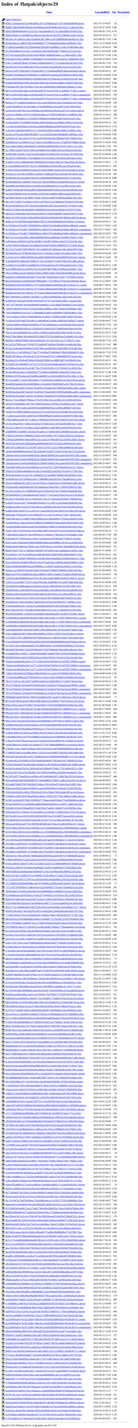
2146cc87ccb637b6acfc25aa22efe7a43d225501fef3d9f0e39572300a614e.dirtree (44, 740)
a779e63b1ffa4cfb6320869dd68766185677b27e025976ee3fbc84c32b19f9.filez (43, 954)
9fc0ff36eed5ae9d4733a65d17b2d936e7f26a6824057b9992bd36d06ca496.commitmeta (48, 392)
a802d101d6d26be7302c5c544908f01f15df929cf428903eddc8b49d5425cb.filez (44, 958)
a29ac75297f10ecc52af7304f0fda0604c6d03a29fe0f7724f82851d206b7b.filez (43, 943)
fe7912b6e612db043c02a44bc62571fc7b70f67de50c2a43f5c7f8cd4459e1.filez (43, 1414)
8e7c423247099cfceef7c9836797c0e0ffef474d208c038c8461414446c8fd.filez (43, 344)
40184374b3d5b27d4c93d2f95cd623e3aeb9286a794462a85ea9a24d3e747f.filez (44, 911)
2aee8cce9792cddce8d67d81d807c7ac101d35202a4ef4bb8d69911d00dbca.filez (44, 134)
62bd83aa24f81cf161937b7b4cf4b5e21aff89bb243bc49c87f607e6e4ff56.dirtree (44, 507)
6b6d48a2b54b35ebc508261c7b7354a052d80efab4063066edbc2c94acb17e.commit (46, 285)
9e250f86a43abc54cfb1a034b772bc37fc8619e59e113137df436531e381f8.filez (43, 368)
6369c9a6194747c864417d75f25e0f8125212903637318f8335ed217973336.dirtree (45, 812)
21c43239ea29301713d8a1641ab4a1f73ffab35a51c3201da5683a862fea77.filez (43, 423)
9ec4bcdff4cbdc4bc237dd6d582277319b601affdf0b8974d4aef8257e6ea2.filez (43, 372)
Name (49, 12)
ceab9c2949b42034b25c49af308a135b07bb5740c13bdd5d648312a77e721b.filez (44, 1165)
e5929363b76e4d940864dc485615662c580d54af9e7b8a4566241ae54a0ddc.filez (44, 1307)
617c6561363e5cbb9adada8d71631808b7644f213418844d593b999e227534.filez (44, 645)
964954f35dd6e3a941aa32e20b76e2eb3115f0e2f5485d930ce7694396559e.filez (44, 899)
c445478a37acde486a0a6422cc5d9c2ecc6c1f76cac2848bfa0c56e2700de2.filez (43, 1129)
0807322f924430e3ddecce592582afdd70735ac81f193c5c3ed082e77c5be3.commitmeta (47, 94)
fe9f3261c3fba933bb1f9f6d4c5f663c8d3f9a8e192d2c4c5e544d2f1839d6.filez (43, 1410)
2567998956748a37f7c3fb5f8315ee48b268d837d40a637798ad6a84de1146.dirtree (45, 927)
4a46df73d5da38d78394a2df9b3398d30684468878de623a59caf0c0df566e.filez (44, 190)
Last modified (102, 12)
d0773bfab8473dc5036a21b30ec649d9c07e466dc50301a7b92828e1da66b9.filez (44, 1192)
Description (123, 12)
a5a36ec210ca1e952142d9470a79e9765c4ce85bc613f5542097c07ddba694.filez (44, 935)
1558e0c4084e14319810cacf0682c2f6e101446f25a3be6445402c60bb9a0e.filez (44, 733)
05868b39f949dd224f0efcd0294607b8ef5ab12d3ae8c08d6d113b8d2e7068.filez (44, 83)
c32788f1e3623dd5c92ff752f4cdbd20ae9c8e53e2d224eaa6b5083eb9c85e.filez (43, 1125)
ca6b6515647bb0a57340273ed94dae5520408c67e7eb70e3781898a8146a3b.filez (44, 1137)
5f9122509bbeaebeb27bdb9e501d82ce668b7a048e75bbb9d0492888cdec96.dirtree (45, 273)
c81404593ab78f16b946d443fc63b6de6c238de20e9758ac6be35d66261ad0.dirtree (45, 1133)
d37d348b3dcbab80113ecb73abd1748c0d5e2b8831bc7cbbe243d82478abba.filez (44, 1208)
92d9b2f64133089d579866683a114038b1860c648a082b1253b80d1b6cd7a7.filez (45, 558)
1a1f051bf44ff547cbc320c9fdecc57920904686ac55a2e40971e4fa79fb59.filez (43, 106)
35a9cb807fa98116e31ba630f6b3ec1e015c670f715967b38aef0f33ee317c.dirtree (44, 467)
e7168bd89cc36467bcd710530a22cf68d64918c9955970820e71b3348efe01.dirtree (45, 1303)
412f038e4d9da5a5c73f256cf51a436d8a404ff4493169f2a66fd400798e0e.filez (43, 606)
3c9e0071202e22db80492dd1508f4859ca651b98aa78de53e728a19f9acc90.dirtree (45, 162)
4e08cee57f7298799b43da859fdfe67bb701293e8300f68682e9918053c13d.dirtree (45, 221)
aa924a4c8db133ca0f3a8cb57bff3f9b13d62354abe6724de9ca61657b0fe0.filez (43, 966)
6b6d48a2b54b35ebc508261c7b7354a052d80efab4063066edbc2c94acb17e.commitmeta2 (49, 293)
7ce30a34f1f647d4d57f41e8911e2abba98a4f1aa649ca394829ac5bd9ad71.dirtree (44, 320)
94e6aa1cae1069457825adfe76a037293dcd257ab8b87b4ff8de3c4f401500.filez (43, 570)
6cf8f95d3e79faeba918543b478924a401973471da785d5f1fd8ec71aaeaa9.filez (43, 301)
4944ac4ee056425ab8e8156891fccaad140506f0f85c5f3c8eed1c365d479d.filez (43, 788)
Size (114, 12)
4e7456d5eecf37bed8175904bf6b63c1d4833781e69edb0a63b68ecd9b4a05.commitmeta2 (48, 233)
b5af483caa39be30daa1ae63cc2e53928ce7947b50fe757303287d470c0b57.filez (44, 994)
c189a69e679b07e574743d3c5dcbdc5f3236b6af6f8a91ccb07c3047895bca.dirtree (45, 1109)
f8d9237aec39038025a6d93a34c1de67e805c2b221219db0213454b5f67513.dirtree (45, 1351)
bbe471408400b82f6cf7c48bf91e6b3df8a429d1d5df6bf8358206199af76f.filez (43, 1054)
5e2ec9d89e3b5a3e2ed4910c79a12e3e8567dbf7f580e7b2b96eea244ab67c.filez (44, 269)
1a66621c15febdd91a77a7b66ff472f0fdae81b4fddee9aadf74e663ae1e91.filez (43, 118)
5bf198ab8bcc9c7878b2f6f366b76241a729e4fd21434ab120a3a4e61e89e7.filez (43, 253)
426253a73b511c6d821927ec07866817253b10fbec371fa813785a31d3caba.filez (44, 875)
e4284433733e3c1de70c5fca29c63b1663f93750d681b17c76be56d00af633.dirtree (45, 1311)
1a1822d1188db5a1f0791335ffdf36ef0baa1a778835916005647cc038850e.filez (43, 114)
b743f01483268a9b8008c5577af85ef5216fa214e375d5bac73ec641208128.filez (44, 1022)
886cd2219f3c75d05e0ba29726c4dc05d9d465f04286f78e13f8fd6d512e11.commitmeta (47, 713)
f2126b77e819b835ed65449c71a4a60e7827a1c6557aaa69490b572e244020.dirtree (45, 1371)
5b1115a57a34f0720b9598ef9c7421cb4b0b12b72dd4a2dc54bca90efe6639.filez (44, 249)
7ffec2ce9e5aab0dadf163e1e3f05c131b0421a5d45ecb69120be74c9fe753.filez (43, 332)
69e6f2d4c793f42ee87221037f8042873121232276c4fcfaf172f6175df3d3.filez (43, 515)
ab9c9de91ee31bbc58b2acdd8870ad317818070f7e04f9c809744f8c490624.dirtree (45, 970)
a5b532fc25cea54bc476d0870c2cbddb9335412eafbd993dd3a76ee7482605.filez (44, 939)
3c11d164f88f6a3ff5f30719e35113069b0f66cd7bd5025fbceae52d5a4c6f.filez (43, 166)
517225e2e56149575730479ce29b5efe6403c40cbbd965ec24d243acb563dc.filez (44, 879)
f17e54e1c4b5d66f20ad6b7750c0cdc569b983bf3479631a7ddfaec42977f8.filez (43, 1355)
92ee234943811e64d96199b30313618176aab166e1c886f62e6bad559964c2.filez (44, 562)
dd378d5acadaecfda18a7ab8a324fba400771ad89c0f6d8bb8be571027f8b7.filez (43, 1232)
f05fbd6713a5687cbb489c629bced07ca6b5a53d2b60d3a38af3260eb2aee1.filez (44, 1335)
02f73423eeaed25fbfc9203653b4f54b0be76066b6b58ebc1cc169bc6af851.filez (43, 55)
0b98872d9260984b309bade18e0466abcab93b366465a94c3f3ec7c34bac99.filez (44, 27)
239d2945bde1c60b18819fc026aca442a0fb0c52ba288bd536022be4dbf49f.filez (44, 590)
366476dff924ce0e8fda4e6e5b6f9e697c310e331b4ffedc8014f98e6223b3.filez (43, 871)
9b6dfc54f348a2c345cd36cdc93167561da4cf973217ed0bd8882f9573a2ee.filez (43, 356)
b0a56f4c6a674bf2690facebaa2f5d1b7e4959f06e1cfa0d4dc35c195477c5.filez (43, 986)
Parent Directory (13, 19)
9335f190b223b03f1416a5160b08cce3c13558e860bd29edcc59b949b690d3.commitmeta (48, 832)
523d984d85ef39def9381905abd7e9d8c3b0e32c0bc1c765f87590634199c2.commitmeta (48, 622)
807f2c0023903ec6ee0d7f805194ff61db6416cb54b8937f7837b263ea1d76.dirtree (45, 701)
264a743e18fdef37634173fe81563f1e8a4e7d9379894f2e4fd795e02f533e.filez (43, 598)
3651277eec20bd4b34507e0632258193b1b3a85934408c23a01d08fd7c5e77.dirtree (45, 907)
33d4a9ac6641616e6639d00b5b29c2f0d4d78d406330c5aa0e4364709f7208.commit (46, 455)
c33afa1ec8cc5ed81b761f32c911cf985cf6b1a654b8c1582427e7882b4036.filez (43, 1089)
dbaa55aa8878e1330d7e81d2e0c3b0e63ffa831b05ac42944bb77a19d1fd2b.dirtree (45, 1220)
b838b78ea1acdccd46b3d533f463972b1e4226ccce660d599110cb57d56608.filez (44, 1030)
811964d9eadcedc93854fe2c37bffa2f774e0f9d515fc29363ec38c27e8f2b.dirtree (44, 895)
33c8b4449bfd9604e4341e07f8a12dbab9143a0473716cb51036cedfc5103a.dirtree (45, 451)
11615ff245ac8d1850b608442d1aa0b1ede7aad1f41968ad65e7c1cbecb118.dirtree (44, 840)
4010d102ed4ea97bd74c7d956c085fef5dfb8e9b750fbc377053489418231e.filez (44, 768)
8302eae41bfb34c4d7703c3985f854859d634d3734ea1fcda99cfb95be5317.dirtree (45, 824)
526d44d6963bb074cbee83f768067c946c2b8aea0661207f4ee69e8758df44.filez (44, 629)
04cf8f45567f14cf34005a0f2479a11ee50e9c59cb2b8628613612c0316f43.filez (43, 67)
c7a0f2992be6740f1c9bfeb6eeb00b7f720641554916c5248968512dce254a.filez (44, 1085)
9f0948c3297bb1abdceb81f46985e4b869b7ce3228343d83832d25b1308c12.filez (44, 376)
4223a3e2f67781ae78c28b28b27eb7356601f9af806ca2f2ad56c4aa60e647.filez (43, 772)
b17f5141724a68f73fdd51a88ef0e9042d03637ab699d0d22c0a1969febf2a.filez (43, 1010)
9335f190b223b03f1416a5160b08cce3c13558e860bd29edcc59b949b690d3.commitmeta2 (49, 836)
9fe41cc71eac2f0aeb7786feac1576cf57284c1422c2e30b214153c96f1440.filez (43, 400)
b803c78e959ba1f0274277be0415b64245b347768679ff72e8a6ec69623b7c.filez (44, 1026)
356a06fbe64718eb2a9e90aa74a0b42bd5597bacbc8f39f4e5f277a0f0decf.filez (43, 602)
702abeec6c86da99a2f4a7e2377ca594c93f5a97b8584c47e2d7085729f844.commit (45, 661)
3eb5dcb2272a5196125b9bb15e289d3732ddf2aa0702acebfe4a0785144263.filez (44, 174)
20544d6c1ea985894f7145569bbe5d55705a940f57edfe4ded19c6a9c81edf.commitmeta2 (48, 851)
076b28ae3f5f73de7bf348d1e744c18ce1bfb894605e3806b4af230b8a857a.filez (43, 87)
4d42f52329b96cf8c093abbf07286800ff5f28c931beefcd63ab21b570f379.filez (43, 209)
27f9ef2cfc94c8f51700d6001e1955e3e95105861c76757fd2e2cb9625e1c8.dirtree (44, 435)
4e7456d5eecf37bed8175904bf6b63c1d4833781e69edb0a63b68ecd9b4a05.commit (45, 225)
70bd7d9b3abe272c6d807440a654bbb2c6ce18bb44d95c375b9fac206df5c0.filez (44, 519)
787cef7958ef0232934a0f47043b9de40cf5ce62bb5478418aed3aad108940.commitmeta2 (48, 693)
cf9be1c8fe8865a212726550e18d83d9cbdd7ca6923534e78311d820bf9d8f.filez (44, 1176)
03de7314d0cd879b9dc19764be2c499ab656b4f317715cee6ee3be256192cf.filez (44, 63)
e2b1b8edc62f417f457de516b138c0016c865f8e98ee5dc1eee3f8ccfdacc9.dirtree (44, 1264)
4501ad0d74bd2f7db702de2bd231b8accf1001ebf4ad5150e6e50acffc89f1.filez (43, 784)
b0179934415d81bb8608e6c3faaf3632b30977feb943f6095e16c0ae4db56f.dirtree (44, 990)
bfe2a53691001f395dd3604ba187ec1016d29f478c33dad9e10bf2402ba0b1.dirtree (45, 1073)
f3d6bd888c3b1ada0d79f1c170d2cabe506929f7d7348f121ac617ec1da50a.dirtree (44, 1339)
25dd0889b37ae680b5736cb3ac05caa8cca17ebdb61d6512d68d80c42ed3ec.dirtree (45, 431)
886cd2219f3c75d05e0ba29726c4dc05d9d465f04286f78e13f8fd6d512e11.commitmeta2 (48, 717)
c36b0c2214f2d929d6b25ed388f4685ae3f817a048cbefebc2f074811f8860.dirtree (44, 1093)
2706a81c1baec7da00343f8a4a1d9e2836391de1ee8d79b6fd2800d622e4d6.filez (44, 748)
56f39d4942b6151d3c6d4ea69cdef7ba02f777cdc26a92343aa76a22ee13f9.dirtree (44, 495)
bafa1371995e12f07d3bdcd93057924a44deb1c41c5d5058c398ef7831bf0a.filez (44, 1042)
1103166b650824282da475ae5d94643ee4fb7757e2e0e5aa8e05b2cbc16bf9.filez (44, 903)
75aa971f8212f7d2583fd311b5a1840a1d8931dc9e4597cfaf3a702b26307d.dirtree (44, 530)
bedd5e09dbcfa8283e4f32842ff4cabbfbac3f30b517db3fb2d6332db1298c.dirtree (44, 1069)
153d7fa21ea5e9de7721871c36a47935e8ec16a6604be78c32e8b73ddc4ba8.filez (44, 582)
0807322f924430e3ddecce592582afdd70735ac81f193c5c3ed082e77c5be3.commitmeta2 (48, 98)
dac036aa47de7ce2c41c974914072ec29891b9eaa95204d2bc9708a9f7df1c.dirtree (45, 1216)
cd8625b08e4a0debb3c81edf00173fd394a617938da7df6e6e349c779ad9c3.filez (44, 1161)
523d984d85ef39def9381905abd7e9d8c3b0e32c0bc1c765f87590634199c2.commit (45, 618)
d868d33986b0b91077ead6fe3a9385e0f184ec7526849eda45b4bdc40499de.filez (44, 1212)
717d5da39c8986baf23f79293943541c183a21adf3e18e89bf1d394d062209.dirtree (45, 677)
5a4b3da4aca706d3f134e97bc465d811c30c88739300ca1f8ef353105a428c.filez (43, 241)
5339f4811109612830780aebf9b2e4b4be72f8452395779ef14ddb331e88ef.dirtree (45, 796)
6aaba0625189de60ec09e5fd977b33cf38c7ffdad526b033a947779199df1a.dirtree (44, 277)
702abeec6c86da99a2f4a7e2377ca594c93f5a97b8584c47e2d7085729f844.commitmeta (47, 665)
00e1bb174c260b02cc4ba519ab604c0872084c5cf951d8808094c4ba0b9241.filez (44, 39)
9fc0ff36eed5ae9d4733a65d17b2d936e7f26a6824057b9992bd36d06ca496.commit (45, 388)
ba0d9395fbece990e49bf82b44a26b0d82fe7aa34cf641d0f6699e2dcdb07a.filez (43, 1034)
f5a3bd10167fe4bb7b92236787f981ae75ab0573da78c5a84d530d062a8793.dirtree (45, 1343)
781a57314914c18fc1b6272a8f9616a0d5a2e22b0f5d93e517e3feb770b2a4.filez (44, 681)
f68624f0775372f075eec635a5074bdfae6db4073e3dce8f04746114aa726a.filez (43, 1379)
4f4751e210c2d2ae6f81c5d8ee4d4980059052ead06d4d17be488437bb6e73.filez (44, 237)
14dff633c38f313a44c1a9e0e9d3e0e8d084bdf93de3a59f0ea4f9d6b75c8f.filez (43, 408)
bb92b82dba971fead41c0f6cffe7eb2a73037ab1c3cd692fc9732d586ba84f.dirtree (44, 1050)
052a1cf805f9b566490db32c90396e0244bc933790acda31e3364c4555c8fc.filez (44, 79)
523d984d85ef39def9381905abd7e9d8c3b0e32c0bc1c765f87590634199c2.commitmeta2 (48, 626)
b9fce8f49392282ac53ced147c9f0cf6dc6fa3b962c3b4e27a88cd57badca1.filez (43, 1006)
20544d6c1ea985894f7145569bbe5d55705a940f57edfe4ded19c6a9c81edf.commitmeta (47, 847)
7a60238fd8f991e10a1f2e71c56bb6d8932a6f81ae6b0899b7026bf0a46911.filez (43, 312)
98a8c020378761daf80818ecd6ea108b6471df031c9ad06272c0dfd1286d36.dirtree (45, 574)
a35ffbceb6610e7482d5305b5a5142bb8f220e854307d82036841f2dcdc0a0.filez (44, 947)
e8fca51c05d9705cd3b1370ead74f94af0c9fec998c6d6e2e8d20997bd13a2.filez (43, 1275)
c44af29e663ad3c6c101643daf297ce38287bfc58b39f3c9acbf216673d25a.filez (43, 1097)
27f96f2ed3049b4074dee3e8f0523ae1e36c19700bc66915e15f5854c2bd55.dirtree (45, 439)
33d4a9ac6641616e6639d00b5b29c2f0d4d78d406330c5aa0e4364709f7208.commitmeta (48, 459)
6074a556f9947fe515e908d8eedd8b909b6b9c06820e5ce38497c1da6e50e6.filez (44, 804)
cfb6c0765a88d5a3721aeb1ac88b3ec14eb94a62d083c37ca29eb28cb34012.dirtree (45, 1184)
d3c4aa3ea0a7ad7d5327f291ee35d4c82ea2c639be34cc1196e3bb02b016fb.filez (43, 1196)
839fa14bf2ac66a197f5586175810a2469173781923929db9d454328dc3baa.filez (44, 705)
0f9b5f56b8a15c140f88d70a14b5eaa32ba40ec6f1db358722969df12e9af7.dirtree (44, 35)
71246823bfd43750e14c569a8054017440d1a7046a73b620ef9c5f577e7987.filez (44, 915)
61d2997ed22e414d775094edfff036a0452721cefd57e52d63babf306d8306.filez (43, 503)
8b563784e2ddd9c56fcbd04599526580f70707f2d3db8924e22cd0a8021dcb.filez (44, 336)
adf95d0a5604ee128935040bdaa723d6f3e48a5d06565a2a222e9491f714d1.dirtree (45, 978)
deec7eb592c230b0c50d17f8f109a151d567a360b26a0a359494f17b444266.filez (44, 1248)
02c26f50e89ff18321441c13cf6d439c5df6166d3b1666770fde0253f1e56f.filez (43, 51)
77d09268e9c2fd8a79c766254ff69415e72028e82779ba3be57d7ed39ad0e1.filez (44, 534)
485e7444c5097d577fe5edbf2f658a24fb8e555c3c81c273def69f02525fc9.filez (43, 610)
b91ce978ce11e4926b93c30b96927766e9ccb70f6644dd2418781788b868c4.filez (44, 1014)
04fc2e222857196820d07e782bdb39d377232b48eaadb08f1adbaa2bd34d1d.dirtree (45, 71)
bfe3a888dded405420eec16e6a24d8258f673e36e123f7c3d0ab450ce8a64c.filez (43, 1077)
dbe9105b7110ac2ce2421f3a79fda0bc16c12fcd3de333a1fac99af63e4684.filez (43, 1228)
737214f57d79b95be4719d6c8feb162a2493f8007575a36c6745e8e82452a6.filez (44, 887)
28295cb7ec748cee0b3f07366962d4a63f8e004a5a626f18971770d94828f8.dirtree (45, 855)
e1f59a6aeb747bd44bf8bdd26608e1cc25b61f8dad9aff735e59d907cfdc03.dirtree (44, 1260)
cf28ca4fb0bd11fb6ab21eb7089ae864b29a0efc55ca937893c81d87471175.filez (43, 1180)
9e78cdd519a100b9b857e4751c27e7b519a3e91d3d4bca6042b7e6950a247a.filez (44, 364)
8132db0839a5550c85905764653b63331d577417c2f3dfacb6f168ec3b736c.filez (44, 820)
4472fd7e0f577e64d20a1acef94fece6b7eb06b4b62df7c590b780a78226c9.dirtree (44, 776)
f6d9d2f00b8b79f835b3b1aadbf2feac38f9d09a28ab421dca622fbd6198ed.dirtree (44, 1347)
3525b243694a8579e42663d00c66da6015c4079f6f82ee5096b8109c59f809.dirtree (45, 764)
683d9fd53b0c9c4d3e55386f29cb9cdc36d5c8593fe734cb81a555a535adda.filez (44, 657)
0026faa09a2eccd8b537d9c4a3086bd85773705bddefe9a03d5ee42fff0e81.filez (43, 43)
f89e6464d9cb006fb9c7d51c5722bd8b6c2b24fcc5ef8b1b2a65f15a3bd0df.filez (43, 1363)
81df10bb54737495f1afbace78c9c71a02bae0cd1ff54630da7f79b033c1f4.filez (43, 538)
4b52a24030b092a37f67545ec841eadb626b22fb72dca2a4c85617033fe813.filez (44, 205)
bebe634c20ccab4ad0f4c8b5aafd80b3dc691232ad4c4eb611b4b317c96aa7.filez (43, 1065)
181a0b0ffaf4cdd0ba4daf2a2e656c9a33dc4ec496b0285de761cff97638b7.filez (43, 586)
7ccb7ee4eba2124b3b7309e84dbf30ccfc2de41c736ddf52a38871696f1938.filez (43, 316)
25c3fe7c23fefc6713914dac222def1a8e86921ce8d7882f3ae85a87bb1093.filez (43, 427)
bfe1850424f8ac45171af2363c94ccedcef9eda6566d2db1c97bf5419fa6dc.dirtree (44, 1081)
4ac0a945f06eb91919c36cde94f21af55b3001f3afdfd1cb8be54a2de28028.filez (43, 194)
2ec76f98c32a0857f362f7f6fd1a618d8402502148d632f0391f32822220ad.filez (43, 150)
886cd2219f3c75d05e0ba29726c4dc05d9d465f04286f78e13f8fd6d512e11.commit (45, 709)
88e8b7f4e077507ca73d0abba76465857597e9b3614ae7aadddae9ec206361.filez (44, 550)
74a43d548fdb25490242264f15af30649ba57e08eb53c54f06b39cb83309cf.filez (44, 526)
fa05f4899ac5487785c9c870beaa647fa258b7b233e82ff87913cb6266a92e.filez (43, 1386)
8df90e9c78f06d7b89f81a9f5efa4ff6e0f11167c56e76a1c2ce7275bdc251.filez (42, 340)
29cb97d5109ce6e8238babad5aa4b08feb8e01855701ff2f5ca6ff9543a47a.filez (43, 443)
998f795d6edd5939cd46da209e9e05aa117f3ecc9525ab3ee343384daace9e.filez (43, 729)
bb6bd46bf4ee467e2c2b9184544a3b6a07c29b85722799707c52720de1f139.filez (44, 1046)
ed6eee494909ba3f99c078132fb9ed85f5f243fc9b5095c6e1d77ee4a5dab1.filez (43, 1331)
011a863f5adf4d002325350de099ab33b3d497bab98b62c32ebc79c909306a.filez (44, 47)
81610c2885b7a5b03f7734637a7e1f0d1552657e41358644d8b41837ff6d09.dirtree (45, 863)
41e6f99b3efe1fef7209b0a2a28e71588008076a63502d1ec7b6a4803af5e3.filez (43, 479)
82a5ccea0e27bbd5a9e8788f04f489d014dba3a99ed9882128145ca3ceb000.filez (44, 542)
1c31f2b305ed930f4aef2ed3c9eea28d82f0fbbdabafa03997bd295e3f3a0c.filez (43, 126)
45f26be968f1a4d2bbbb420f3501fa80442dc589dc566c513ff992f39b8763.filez (43, 487)
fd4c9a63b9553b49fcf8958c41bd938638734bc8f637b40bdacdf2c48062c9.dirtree (44, 1402)
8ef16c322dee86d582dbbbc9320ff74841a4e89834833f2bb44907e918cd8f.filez (43, 348)
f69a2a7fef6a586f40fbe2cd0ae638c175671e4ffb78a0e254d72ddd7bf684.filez (43, 1359)
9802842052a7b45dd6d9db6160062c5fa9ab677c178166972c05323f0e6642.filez (44, 919)
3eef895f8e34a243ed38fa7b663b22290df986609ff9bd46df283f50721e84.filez (43, 178)
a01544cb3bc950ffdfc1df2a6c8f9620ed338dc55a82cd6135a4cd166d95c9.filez (43, 931)
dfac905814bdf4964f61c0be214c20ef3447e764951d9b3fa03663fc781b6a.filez (43, 1252)
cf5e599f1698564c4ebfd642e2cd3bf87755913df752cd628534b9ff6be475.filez (43, 1172)
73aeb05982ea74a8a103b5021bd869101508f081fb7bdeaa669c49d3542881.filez (44, 522)
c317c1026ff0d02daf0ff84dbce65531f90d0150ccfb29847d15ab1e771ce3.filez (43, 1113)
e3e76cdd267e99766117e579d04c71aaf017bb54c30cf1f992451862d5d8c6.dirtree (45, 1268)
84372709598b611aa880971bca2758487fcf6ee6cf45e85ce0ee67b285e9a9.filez (43, 923)
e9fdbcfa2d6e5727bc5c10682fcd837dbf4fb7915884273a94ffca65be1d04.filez (43, 1279)
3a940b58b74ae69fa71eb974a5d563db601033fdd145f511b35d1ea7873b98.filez (44, 154)
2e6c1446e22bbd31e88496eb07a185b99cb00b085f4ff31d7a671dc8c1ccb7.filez (44, 146)
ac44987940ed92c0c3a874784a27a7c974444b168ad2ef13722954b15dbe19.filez (44, 974)
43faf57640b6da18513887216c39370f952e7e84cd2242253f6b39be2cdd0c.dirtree (45, 483)
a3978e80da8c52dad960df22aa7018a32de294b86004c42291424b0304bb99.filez (44, 962)
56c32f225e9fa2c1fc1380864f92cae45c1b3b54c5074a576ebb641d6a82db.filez (43, 491)
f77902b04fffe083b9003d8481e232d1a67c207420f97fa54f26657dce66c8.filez (43, 1383)
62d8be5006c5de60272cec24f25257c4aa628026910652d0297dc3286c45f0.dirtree (45, 511)
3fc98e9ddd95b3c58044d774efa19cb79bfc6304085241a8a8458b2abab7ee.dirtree (45, 182)
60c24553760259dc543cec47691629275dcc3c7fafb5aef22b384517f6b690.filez (44, 499)
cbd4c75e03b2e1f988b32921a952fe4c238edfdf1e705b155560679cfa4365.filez (43, 1141)
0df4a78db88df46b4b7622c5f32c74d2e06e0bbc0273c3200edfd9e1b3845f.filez (43, 31)
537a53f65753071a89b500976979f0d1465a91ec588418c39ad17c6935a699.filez (44, 637)
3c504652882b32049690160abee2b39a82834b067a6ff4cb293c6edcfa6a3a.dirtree (45, 170)
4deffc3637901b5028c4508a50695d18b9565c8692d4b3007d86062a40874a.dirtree (45, 217)
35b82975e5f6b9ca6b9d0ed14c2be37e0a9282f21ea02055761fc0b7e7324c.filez (44, 471)
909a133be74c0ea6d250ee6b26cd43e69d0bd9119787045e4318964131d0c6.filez (44, 721)
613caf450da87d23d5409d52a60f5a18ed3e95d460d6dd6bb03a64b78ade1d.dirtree (45, 641)
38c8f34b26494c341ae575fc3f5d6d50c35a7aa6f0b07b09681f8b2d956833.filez (43, 475)
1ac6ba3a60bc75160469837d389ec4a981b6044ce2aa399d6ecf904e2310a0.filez (44, 122)
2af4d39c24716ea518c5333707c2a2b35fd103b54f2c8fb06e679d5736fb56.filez (43, 138)
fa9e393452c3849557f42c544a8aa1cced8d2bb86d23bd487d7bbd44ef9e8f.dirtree (44, 1390)
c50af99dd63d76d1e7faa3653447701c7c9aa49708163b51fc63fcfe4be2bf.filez (43, 1101)
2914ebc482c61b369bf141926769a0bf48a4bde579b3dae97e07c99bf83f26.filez (44, 760)
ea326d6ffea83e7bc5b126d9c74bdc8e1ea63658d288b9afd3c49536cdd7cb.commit (45, 1319)
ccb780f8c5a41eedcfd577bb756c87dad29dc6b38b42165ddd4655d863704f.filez (44, 1145)
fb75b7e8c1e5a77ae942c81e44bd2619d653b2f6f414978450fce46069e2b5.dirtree (45, 1394)
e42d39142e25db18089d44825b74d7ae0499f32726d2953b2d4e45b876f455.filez (44, 1287)
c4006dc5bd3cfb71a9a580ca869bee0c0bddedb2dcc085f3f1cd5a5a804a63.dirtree (44, 1117)
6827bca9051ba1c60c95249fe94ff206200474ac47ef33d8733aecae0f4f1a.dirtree (44, 816)
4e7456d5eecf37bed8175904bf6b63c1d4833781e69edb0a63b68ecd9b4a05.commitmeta (48, 229)
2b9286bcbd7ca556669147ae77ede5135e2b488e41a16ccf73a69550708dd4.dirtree (45, 142)
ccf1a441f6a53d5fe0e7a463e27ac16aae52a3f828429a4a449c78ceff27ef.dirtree (43, 1149)
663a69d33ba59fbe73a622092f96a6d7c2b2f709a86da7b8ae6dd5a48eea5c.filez (43, 649)
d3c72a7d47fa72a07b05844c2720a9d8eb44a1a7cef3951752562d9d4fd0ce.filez (44, 1200)
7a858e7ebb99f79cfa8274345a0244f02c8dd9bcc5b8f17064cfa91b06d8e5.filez (43, 308)
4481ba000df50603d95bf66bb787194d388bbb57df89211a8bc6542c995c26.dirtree (45, 780)
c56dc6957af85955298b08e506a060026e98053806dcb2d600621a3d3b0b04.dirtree (45, 1105)
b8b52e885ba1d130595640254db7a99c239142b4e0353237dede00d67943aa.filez (44, 1002)
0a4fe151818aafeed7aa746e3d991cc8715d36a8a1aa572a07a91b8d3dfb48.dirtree (44, 23)
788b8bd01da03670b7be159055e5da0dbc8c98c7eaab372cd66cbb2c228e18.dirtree (45, 697)
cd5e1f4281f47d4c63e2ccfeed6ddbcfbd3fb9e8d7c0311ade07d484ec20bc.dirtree (44, 1153)
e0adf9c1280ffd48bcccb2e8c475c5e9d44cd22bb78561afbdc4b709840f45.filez (43, 1256)
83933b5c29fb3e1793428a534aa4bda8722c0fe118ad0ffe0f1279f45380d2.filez (43, 867)
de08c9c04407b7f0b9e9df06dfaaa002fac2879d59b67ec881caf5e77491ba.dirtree (44, 1236)
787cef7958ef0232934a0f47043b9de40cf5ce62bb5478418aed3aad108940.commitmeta (47, 689)
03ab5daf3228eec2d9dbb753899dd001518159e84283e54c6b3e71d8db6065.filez (44, 59)
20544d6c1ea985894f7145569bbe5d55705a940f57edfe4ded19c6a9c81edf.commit (45, 844)
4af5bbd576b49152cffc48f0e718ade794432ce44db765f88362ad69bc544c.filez (43, 197)
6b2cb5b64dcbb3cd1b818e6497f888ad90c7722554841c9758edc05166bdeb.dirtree (45, 281)
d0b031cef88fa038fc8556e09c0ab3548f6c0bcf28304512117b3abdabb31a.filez (43, 1188)
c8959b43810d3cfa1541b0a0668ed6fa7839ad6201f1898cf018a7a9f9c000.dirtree (44, 1121)
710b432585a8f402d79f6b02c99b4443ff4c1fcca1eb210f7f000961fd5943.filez (43, 673)
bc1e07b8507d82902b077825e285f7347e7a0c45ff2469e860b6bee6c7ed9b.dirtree (45, 1058)
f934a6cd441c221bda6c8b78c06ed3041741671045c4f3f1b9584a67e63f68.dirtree (45, 1367)
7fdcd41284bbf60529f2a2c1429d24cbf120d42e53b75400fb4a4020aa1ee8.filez (43, 328)
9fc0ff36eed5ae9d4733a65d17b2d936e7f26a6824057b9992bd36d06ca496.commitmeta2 (48, 396)
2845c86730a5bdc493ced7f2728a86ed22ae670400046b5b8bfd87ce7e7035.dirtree (45, 756)
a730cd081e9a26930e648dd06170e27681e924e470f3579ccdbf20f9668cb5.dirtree (45, 951)
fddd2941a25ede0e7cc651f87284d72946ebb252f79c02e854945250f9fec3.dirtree (44, 1406)
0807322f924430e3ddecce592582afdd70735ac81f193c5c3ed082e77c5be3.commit (45, 90)
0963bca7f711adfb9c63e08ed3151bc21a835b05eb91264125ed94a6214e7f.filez (44, 102)
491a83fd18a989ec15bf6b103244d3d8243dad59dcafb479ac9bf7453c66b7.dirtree (45, 614)
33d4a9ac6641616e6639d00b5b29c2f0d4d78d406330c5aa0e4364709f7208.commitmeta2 (49, 463)
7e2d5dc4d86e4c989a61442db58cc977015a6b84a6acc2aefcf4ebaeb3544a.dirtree (44, 324)
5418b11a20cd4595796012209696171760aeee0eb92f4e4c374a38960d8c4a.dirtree (45, 800)
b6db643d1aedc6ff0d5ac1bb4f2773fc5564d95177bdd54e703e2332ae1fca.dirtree (44, 998)
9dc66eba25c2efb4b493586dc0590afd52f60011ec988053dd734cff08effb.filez (43, 360)
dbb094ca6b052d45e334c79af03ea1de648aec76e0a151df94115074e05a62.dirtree (45, 1224)
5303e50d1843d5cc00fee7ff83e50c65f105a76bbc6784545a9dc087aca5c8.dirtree (44, 792)
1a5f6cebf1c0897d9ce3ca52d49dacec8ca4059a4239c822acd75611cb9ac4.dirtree (44, 110)
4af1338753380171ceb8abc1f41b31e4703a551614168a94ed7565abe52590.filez (44, 201)
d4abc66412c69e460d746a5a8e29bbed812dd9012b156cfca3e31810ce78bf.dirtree (45, 1204)
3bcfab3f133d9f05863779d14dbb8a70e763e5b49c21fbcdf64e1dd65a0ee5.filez (43, 158)
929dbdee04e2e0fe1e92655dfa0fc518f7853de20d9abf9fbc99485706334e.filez (43, 725)
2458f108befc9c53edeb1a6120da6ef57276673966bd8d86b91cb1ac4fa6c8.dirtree (44, 744)
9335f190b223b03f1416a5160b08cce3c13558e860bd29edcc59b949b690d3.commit (46, 828)
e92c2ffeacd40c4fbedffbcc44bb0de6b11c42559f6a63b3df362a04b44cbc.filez (43, 1291)
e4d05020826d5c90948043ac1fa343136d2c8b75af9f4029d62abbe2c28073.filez (44, 1272)
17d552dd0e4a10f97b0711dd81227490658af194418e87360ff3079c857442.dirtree (45, 419)
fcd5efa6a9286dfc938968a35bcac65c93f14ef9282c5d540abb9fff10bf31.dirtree (43, 1398)
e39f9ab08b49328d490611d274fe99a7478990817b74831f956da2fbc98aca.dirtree (45, 1283)
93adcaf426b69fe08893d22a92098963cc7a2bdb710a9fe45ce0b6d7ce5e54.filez (43, 566)
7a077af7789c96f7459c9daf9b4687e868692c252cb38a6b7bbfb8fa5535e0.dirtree (44, 304)
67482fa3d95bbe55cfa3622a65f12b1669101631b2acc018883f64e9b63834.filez (44, 859)
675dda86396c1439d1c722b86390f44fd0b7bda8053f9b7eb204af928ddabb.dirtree (45, 653)
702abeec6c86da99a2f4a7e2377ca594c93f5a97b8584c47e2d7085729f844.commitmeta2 (48, 669)
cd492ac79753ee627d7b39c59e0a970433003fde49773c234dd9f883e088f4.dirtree (45, 1157)
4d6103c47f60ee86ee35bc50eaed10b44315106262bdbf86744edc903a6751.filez (44, 213)
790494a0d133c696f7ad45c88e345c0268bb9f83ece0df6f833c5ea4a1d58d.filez (43, 891)
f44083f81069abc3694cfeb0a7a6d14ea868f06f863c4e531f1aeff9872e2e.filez (42, 1375)
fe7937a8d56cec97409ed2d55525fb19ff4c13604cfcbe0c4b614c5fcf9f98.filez (43, 1418)
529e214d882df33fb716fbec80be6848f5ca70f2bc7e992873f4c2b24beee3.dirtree (44, 633)
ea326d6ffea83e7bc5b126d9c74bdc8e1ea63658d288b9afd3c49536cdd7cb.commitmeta (47, 1323)
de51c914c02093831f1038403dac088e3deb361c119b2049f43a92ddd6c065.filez (44, 1244)
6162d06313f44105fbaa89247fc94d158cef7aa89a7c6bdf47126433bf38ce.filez (43, 808)
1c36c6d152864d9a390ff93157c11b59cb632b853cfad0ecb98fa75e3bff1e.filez (43, 130)
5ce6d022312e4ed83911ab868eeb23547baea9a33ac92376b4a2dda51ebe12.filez (44, 265)
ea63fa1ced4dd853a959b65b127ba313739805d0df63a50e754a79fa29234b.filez (44, 1315)
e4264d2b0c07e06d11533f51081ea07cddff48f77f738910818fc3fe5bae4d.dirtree (44, 1299)
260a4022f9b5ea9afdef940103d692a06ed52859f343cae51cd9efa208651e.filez (43, 594)
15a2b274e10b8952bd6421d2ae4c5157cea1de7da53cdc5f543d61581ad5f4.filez (44, 412)
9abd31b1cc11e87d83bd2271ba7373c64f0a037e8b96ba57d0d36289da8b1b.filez (44, 352)
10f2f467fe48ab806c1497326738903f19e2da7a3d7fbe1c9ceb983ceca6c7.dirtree (44, 404)
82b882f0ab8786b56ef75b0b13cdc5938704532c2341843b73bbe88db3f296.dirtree (45, 546)
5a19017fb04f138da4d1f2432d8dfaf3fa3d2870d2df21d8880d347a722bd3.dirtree (44, 245)
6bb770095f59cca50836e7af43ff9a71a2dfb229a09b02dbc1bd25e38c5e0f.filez (43, 297)
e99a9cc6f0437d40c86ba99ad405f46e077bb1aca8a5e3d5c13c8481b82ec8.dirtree (45, 1295)
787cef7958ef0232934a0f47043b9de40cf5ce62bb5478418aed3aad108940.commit (45, 685)
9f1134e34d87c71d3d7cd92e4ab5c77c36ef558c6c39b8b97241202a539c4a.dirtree (45, 380)
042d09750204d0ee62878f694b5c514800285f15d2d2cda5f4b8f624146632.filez (44, 75)
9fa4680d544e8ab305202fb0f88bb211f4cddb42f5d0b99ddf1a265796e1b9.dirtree (44, 384)
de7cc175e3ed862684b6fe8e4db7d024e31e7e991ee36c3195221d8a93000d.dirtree (45, 1240)
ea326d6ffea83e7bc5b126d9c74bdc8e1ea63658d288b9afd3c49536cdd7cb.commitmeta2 (48, 1327)
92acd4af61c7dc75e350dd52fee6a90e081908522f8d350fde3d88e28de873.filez (43, 554)
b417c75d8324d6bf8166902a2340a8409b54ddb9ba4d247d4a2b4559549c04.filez (44, 1018)
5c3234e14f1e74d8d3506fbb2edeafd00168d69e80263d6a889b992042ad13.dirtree (45, 257)
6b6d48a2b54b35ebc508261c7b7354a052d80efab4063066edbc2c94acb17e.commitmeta (48, 289)
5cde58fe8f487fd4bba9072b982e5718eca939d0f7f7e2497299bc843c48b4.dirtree (44, 261)
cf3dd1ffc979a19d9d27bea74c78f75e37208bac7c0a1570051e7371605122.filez (43, 1168)
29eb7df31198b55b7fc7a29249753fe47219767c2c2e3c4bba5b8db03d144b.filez (44, 447)
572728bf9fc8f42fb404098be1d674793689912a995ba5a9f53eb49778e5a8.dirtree (45, 883)
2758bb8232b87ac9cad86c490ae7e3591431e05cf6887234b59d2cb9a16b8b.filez (44, 752)
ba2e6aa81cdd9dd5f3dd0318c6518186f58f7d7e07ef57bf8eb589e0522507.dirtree (44, 1038)
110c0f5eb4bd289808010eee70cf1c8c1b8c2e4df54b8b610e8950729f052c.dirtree (44, 578)
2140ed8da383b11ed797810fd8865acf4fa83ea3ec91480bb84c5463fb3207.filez (43, 736)
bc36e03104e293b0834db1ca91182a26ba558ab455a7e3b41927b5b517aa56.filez (44, 1061)
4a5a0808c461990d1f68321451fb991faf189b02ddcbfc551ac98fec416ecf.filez (43, 186)
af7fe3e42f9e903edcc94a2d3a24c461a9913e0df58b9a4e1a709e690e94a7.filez (43, 982)
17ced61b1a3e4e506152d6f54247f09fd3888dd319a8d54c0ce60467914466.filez (44, 415)
